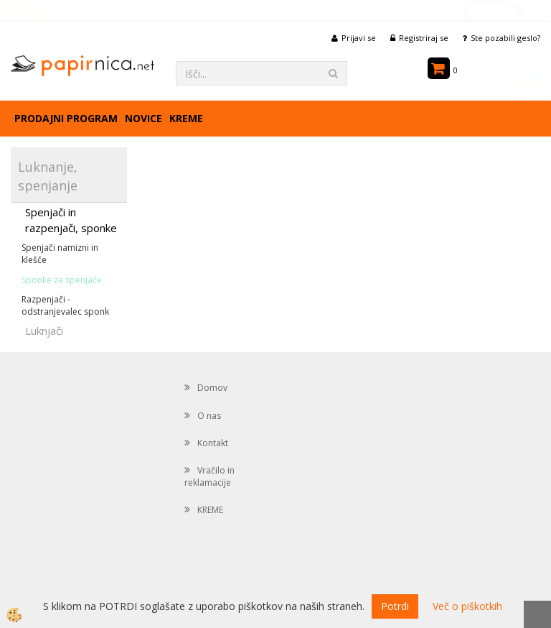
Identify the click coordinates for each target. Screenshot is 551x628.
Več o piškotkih (467, 606)
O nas (209, 416)
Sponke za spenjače (62, 280)
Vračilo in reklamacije (209, 476)
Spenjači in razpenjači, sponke (71, 219)
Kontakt (212, 443)
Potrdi (395, 606)
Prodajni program (66, 118)
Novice (143, 118)
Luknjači (44, 330)
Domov (212, 388)
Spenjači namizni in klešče (60, 253)
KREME (186, 118)
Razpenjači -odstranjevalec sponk (65, 305)
